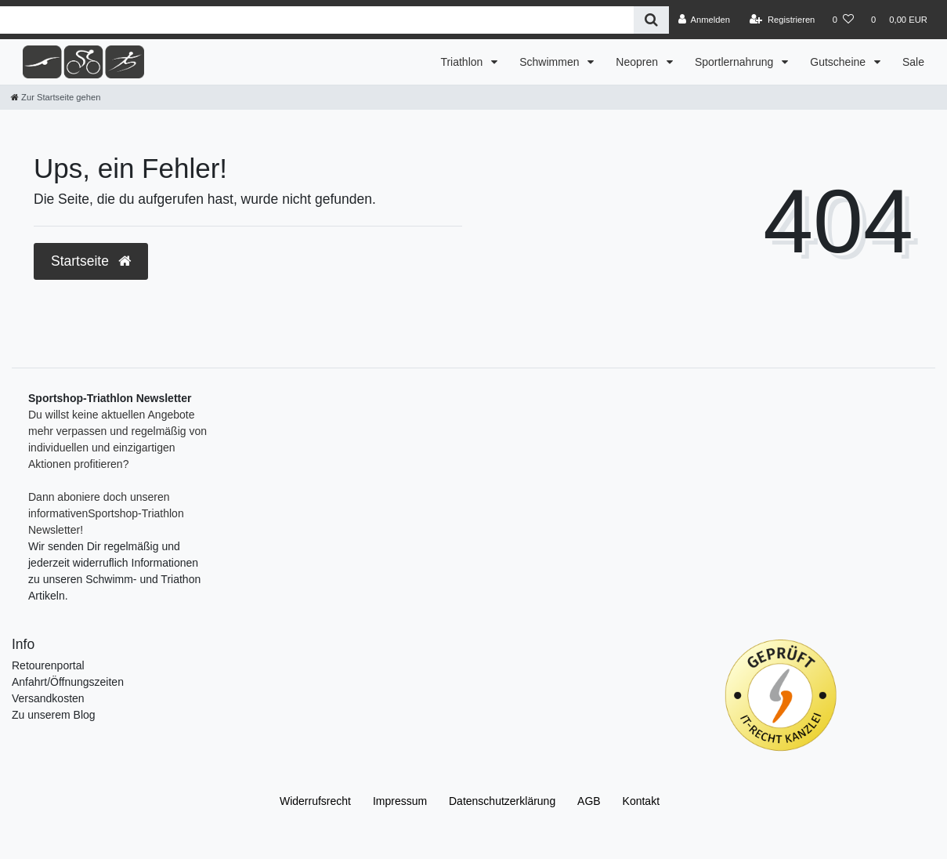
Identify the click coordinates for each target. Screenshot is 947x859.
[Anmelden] (704, 19)
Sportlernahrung (735, 62)
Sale (913, 62)
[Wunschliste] (843, 19)
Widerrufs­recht (315, 801)
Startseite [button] (91, 261)
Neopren (638, 62)
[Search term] (317, 20)
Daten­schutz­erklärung (502, 801)
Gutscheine (839, 62)
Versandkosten (48, 698)
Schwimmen (550, 62)
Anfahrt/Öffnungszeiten (68, 682)
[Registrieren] (782, 19)
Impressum (400, 801)
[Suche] (651, 20)
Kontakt (641, 801)
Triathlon (463, 62)
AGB (589, 801)
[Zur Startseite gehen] (55, 97)
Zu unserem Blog (54, 715)
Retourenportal (48, 665)
